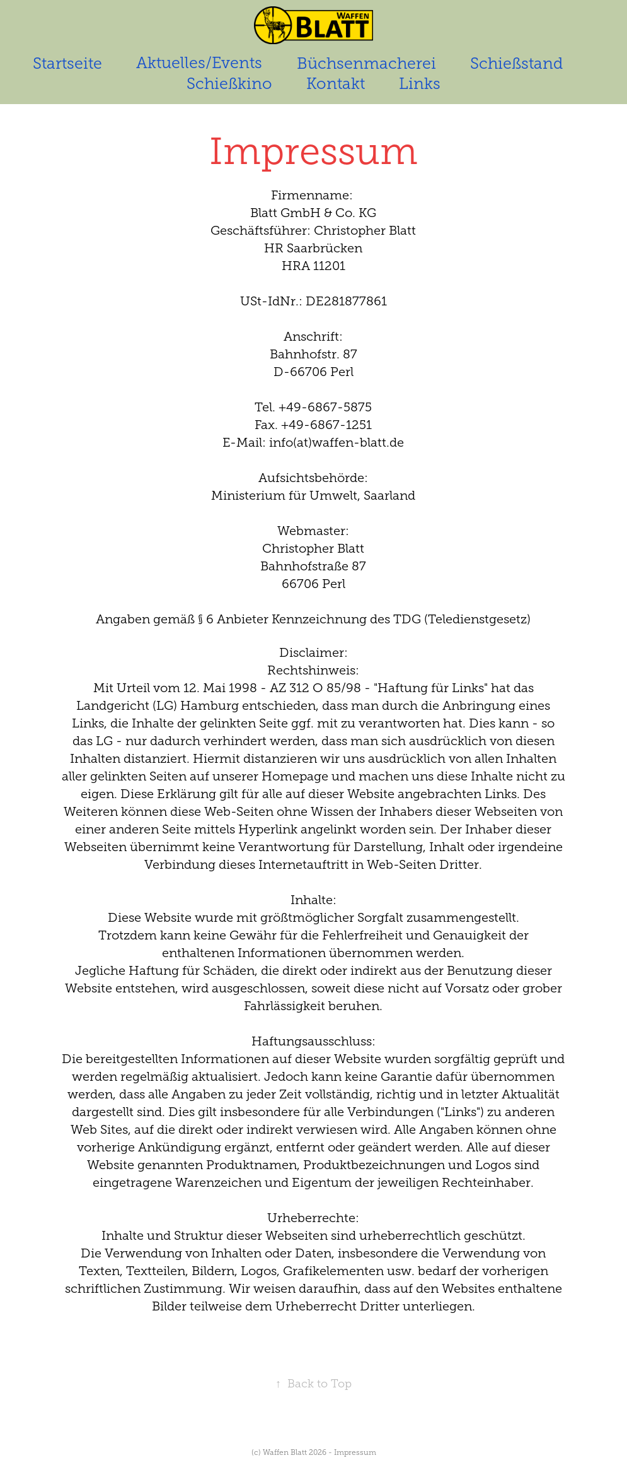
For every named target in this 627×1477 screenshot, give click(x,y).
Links (419, 83)
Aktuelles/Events (199, 62)
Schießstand (516, 63)
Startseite (67, 63)
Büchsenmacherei (366, 63)
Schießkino (229, 83)
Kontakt (335, 83)
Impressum (355, 1452)
